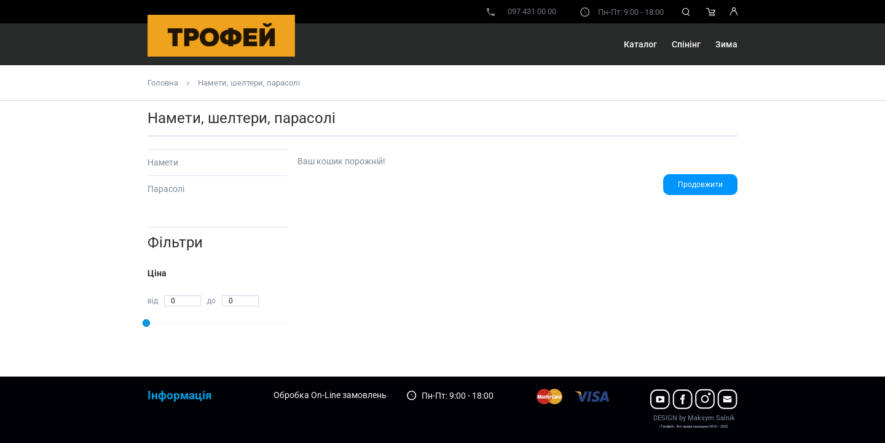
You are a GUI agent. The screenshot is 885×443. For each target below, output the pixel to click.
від (153, 301)
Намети (163, 162)
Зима (726, 44)
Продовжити (700, 184)
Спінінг (686, 44)
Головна (163, 82)
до (211, 301)
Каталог (640, 44)
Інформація (180, 395)
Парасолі (166, 189)
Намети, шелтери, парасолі (249, 82)
